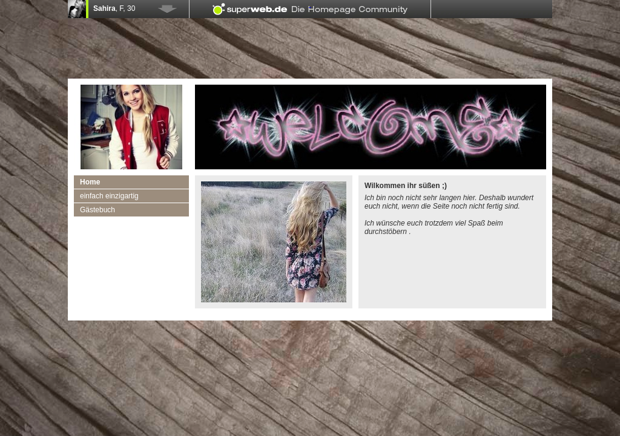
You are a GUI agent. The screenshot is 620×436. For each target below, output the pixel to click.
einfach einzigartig (109, 196)
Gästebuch (97, 210)
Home (90, 182)
